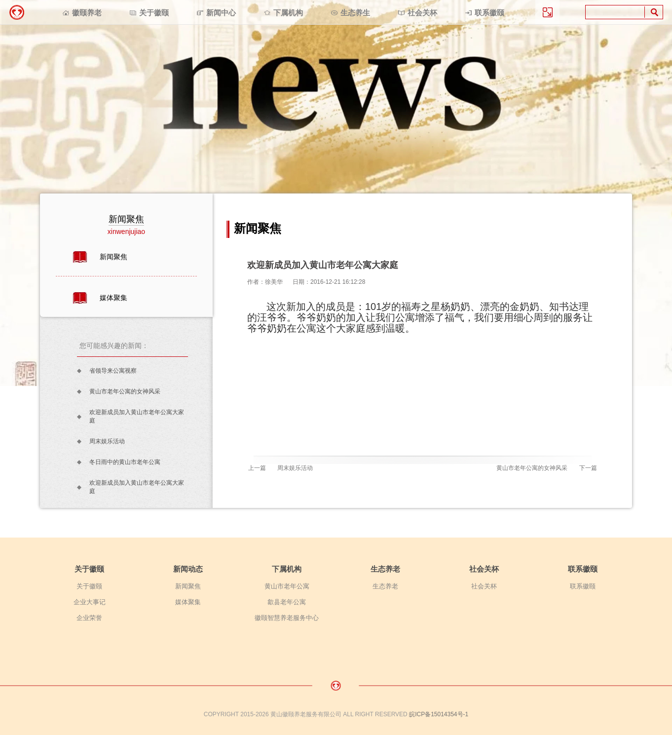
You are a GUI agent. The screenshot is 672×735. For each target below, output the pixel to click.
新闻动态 (188, 569)
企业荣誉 (89, 617)
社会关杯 (422, 12)
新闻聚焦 (113, 257)
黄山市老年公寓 (286, 586)
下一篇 (588, 467)
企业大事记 (90, 602)
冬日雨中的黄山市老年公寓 (124, 462)
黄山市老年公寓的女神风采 (124, 391)
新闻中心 (221, 12)
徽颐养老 (87, 12)
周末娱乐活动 (107, 441)
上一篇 (257, 467)
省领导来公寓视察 (113, 370)
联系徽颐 (489, 12)
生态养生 (355, 12)
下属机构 (288, 12)
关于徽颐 (154, 12)
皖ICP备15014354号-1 (438, 714)
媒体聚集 (113, 298)
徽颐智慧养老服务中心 (287, 617)
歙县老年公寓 (286, 602)
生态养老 (385, 569)
